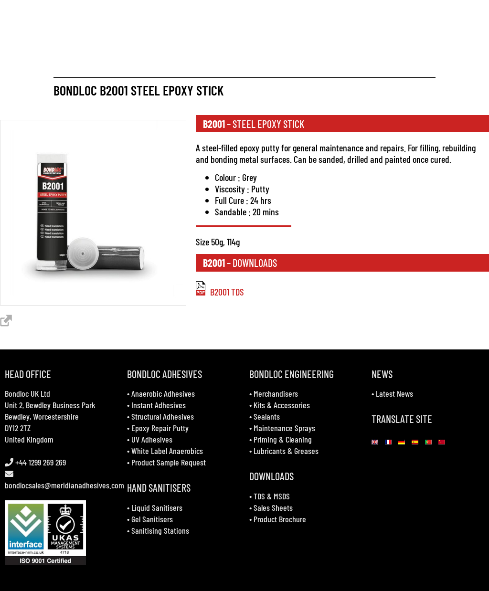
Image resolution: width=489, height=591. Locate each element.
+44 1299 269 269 (39, 462)
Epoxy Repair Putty (160, 427)
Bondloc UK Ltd (27, 393)
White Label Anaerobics (167, 450)
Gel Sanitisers (152, 519)
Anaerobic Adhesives (163, 393)
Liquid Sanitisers (156, 507)
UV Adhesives (151, 439)
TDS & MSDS (272, 496)
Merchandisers (276, 393)
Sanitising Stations (160, 530)
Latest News (394, 393)
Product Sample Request (168, 462)
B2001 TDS (220, 291)
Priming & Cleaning (283, 439)
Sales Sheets (273, 507)
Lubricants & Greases (286, 450)
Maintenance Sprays (284, 427)
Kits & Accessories (282, 405)
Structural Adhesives (162, 416)
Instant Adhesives (158, 405)
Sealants (267, 416)
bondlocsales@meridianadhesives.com (64, 485)
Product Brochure (280, 519)
